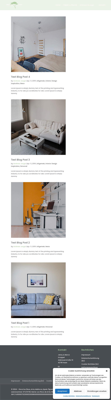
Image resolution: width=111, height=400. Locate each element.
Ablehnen (78, 391)
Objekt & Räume (70, 5)
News (22, 83)
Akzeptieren (62, 391)
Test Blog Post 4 (20, 76)
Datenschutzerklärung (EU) (33, 381)
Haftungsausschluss (89, 367)
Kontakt (102, 5)
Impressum (96, 396)
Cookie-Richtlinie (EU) (90, 364)
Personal (23, 166)
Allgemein (41, 81)
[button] (107, 371)
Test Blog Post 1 (20, 323)
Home (57, 5)
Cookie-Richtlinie (69, 396)
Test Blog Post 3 (20, 159)
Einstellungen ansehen (97, 391)
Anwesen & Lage (87, 5)
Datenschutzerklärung (83, 396)
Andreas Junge (19, 81)
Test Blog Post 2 (20, 242)
